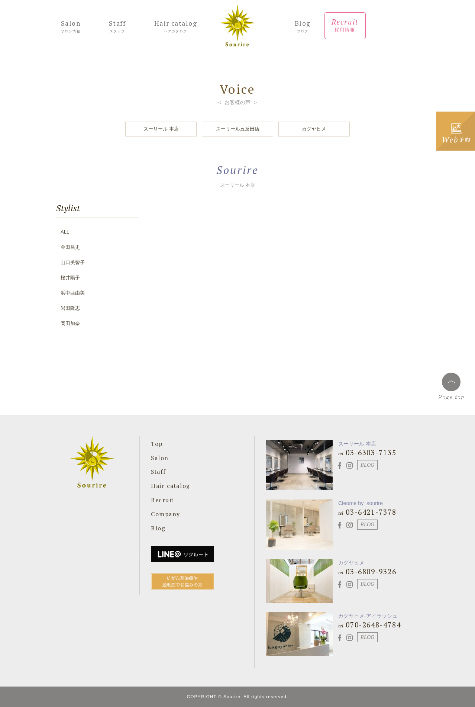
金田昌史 (70, 247)
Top (157, 443)
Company (165, 514)
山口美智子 (73, 262)
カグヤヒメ (314, 129)
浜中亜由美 (73, 293)
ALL (65, 232)
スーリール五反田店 (237, 129)
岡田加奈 (70, 323)
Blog (303, 27)
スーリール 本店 (161, 129)
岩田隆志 (70, 308)
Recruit (345, 25)
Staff (117, 27)
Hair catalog (175, 27)
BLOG (367, 465)
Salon (70, 27)
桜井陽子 (70, 277)
